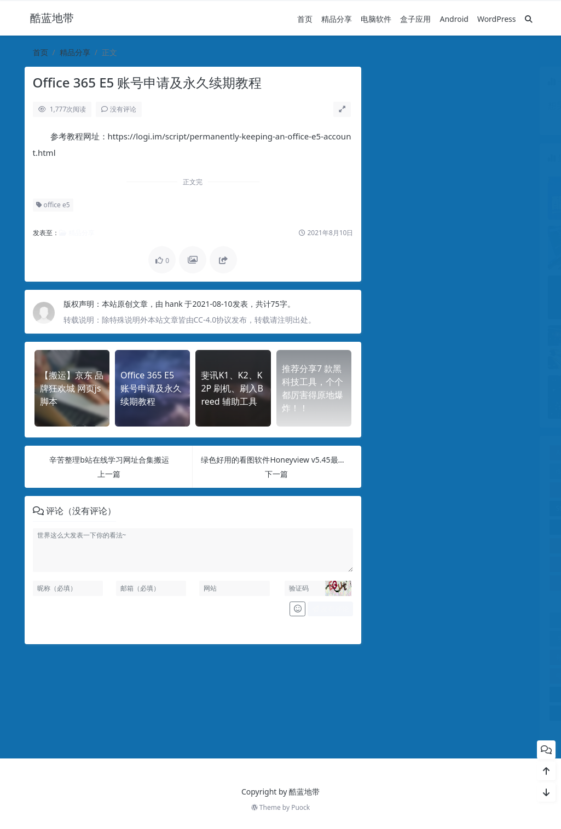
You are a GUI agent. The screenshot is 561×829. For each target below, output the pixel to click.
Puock (300, 807)
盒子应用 (415, 19)
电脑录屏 (397, 675)
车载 (399, 694)
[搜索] (528, 19)
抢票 (431, 638)
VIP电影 (400, 527)
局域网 (503, 619)
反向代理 (402, 619)
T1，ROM (453, 508)
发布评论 (330, 609)
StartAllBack (402, 508)
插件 (468, 638)
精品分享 (336, 19)
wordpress (504, 527)
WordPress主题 (452, 545)
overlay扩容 (452, 489)
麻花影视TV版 (414, 731)
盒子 (436, 675)
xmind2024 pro (407, 601)
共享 (506, 601)
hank (174, 304)
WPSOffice (453, 582)
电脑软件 (376, 19)
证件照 (510, 675)
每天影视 (397, 657)
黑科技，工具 (490, 731)
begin (470, 452)
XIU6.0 (503, 582)
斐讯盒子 (507, 638)
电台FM (509, 657)
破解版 (473, 675)
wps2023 (401, 582)
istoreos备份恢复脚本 (416, 471)
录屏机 (394, 638)
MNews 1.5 (492, 471)
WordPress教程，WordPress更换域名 (452, 564)
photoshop (503, 489)
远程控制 (445, 694)
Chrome (508, 452)
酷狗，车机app (498, 694)
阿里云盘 (414, 712)
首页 (305, 19)
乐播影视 (461, 601)
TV (503, 508)
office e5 (53, 204)
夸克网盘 (452, 619)
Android (453, 19)
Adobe (394, 452)
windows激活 (452, 527)
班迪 (472, 657)
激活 (436, 657)
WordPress (496, 19)
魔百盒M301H (490, 712)
